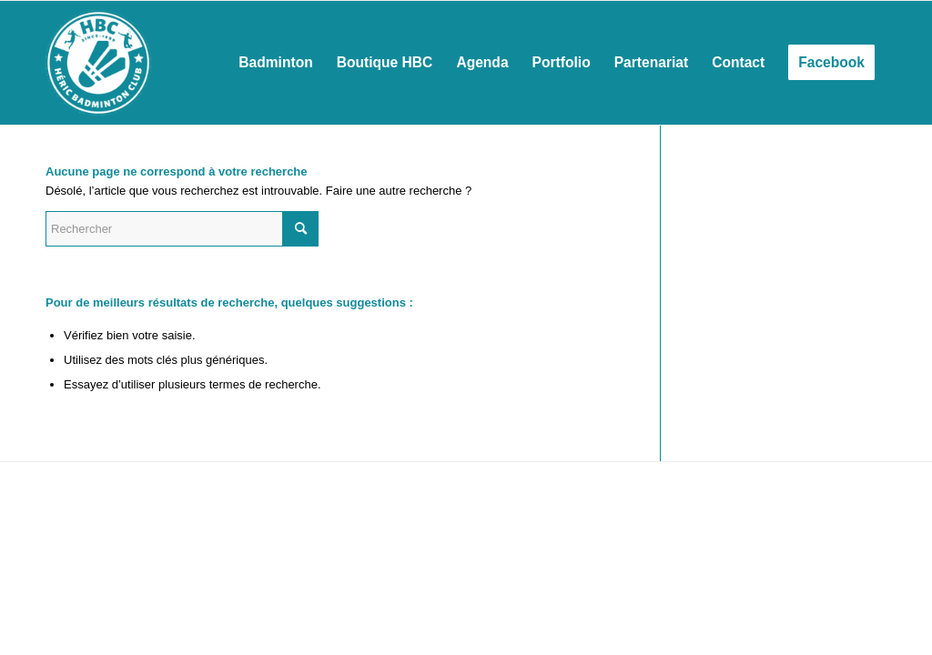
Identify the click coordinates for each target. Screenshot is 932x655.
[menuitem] (275, 63)
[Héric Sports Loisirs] (98, 63)
